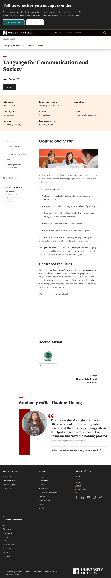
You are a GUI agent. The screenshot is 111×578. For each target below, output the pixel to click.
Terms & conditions (50, 571)
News (41, 504)
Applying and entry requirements (14, 166)
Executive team (44, 500)
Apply (9, 87)
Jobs (4, 525)
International (7, 488)
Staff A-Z (6, 552)
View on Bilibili (62, 294)
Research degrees (9, 484)
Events (41, 507)
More (58, 33)
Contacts (6, 556)
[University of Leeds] (90, 571)
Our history (43, 480)
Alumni (5, 540)
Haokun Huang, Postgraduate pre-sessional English (68, 440)
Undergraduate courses (13, 45)
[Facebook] (76, 498)
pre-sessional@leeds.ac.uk (85, 114)
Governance (43, 488)
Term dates (7, 529)
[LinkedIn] (82, 498)
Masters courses (35, 45)
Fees (8, 159)
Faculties (42, 484)
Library (5, 536)
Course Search (9, 39)
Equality (42, 496)
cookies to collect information (22, 12)
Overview (10, 141)
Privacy (27, 571)
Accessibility (37, 571)
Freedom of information (11, 574)
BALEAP (41, 365)
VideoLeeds (7, 548)
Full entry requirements (49, 105)
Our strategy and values (48, 492)
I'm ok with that (13, 22)
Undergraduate (8, 476)
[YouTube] (88, 498)
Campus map (44, 476)
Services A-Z (7, 532)
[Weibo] (100, 498)
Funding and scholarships (16, 154)
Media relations (8, 544)
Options (34, 22)
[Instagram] (94, 498)
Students (47, 33)
